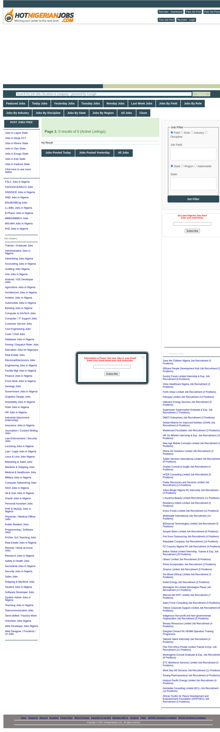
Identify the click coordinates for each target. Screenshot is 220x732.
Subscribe (112, 373)
